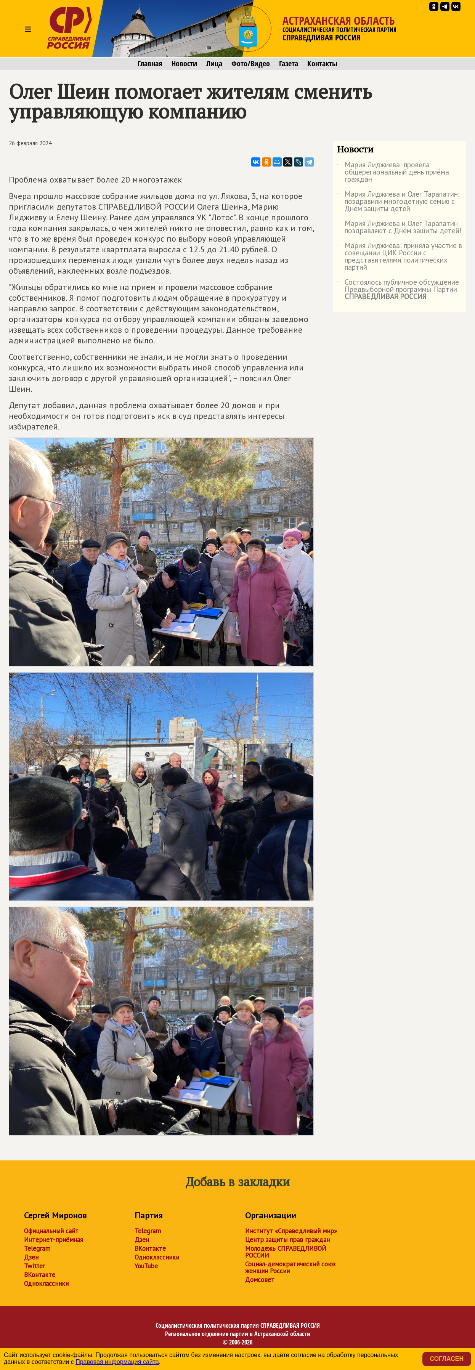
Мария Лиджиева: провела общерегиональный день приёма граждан (393, 172)
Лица (214, 63)
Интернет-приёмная (53, 1239)
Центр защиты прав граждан (287, 1239)
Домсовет (259, 1279)
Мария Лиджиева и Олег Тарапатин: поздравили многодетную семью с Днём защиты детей (398, 202)
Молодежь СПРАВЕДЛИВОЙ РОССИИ (285, 1252)
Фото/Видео (250, 63)
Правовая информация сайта (117, 1362)
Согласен (447, 1359)
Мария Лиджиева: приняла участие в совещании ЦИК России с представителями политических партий (399, 257)
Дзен (31, 1257)
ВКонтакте (39, 1274)
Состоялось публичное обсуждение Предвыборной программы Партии (398, 290)
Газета (288, 63)
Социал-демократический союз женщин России (290, 1267)
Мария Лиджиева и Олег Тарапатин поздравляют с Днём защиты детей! (399, 227)
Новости (184, 63)
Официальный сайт (51, 1230)
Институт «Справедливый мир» (291, 1230)
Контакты (322, 63)
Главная (150, 63)
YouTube (146, 1266)
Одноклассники (46, 1283)
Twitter (34, 1266)
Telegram (37, 1248)
